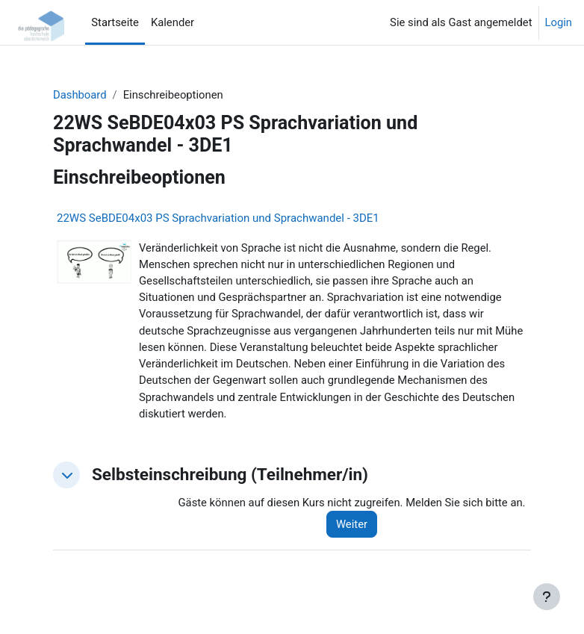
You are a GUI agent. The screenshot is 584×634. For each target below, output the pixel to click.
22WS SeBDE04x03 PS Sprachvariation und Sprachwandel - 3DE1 (218, 218)
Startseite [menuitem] (115, 22)
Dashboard (80, 95)
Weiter (351, 524)
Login (559, 22)
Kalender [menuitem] (172, 22)
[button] (66, 474)
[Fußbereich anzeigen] (546, 596)
